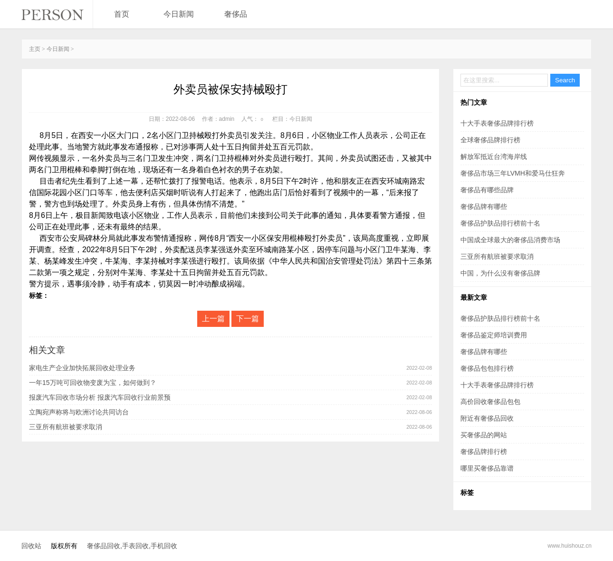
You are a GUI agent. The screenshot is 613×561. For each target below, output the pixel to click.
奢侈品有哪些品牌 (487, 190)
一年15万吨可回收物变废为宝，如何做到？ (92, 382)
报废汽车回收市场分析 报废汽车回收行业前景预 (100, 397)
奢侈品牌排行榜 (483, 451)
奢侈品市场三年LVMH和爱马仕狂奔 (512, 173)
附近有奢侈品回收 (487, 418)
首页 (121, 14)
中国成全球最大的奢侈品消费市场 (510, 240)
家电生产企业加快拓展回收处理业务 (82, 368)
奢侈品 (235, 14)
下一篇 (247, 319)
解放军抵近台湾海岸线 (493, 156)
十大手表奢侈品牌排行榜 (497, 123)
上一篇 (213, 319)
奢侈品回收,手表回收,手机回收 (132, 546)
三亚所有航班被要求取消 (65, 427)
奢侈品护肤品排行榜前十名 (500, 223)
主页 (34, 49)
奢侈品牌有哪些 (483, 206)
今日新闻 (178, 14)
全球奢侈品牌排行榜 (490, 140)
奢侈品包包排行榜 (487, 368)
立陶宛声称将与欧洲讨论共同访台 (79, 412)
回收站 (31, 546)
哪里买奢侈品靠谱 (487, 468)
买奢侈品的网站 (483, 435)
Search (565, 80)
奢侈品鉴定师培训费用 (493, 335)
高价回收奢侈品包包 (490, 401)
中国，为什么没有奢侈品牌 (500, 273)
